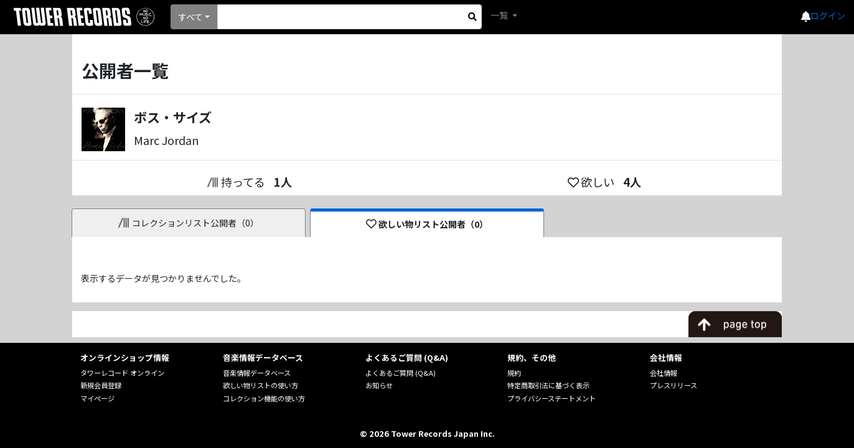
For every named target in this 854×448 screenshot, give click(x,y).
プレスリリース (673, 385)
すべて (190, 17)
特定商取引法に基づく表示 (548, 385)
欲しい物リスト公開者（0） (427, 224)
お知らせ (379, 385)
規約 (514, 373)
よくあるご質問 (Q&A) (400, 373)
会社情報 (663, 373)
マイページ (97, 398)
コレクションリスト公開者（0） (189, 223)
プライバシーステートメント (551, 398)
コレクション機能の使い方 (264, 398)
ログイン (827, 15)
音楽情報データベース (257, 373)
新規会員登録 (100, 385)
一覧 (500, 15)
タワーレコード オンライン (122, 373)
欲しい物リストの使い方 (260, 385)
